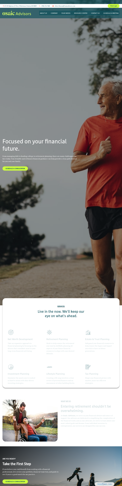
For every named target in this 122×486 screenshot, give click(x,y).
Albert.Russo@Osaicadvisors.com (63, 2)
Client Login (113, 2)
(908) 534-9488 (44, 2)
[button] (43, 9)
